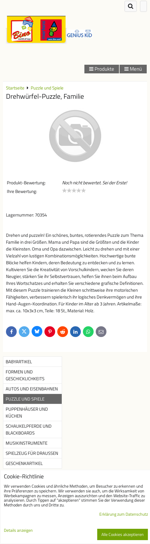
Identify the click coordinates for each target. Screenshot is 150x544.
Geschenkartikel (24, 463)
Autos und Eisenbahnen (32, 388)
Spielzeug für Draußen (32, 453)
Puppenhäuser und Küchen (27, 412)
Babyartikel (19, 361)
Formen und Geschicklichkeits (25, 375)
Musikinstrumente (26, 443)
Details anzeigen (18, 530)
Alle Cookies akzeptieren (122, 534)
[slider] (74, 190)
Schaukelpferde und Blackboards (29, 429)
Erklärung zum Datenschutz (123, 514)
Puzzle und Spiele (25, 398)
